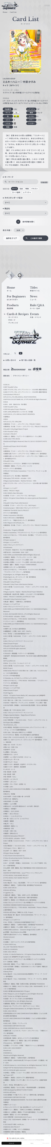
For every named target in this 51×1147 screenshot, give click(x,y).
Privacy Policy (40, 1139)
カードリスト (13, 317)
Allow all (11, 1143)
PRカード (11, 320)
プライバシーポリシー (21, 376)
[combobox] (25, 202)
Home (5, 12)
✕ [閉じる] (49, 1135)
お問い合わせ (10, 360)
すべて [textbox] (7, 202)
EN (40, 6)
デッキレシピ (13, 323)
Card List (13, 12)
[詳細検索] (44, 182)
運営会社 (6, 376)
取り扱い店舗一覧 (28, 360)
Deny (32, 1143)
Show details (46, 1143)
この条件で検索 (36, 238)
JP (35, 6)
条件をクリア (11, 238)
